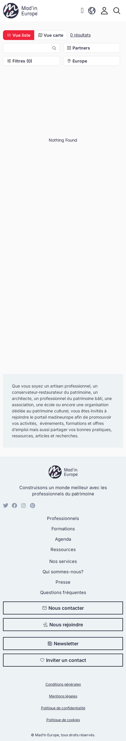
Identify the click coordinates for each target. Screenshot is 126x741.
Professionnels (63, 518)
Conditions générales (63, 684)
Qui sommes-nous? (63, 571)
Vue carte (50, 35)
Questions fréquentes (63, 592)
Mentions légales (63, 696)
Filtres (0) (19, 60)
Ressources (63, 549)
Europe (77, 60)
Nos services (63, 561)
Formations (63, 529)
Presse (63, 582)
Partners (78, 47)
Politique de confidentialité (63, 708)
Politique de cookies (63, 720)
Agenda (63, 539)
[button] (82, 11)
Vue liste (18, 35)
